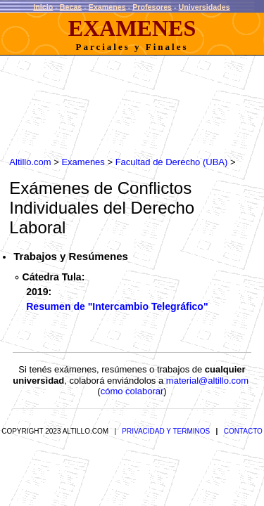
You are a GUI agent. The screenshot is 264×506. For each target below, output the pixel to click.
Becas (71, 6)
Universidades (204, 6)
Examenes (107, 6)
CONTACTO (243, 425)
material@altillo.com (207, 374)
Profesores (152, 6)
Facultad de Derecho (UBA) (164, 155)
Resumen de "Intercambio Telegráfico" (117, 295)
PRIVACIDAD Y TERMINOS (166, 425)
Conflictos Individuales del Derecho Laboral (126, 191)
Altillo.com (23, 155)
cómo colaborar (132, 384)
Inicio (43, 6)
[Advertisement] (115, 107)
